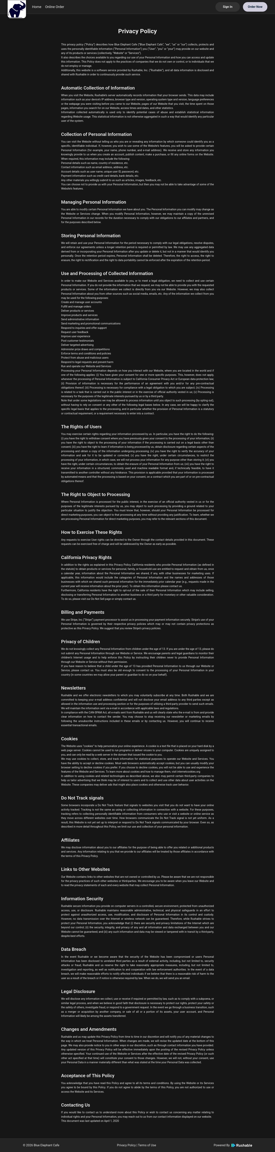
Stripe (88, 619)
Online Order (54, 7)
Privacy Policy (126, 1145)
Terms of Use (147, 1145)
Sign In (227, 7)
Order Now (255, 7)
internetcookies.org (188, 771)
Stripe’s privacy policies (146, 628)
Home (36, 7)
